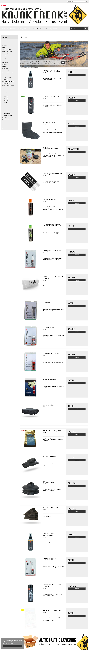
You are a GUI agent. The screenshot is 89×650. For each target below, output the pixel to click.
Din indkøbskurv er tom (79, 28)
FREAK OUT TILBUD (6, 43)
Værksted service (7, 111)
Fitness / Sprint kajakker (7, 51)
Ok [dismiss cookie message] (12, 646)
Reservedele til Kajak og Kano (8, 85)
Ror (4, 94)
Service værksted (5, 121)
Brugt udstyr (4, 117)
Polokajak (4, 60)
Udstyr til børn (5, 79)
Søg (86, 1)
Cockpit (5, 102)
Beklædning (4, 66)
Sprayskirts (4, 64)
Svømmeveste (5, 68)
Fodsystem (6, 96)
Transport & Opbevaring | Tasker (8, 72)
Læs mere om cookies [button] (8, 643)
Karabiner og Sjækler (8, 115)
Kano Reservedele (7, 87)
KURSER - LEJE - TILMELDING (7, 40)
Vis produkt (77, 74)
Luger (5, 89)
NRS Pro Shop (5, 123)
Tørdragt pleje (6, 92)
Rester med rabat (5, 119)
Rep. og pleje (6, 100)
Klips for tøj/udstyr (7, 113)
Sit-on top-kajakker (6, 53)
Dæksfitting (6, 98)
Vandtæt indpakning (6, 75)
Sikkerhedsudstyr (5, 70)
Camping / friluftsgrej (6, 77)
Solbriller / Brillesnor (6, 83)
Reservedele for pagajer (8, 109)
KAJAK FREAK (4, 126)
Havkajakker (4, 45)
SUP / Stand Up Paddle (6, 49)
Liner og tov (6, 104)
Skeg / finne (6, 106)
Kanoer (3, 47)
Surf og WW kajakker (6, 55)
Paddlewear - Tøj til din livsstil (8, 81)
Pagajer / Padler (5, 62)
